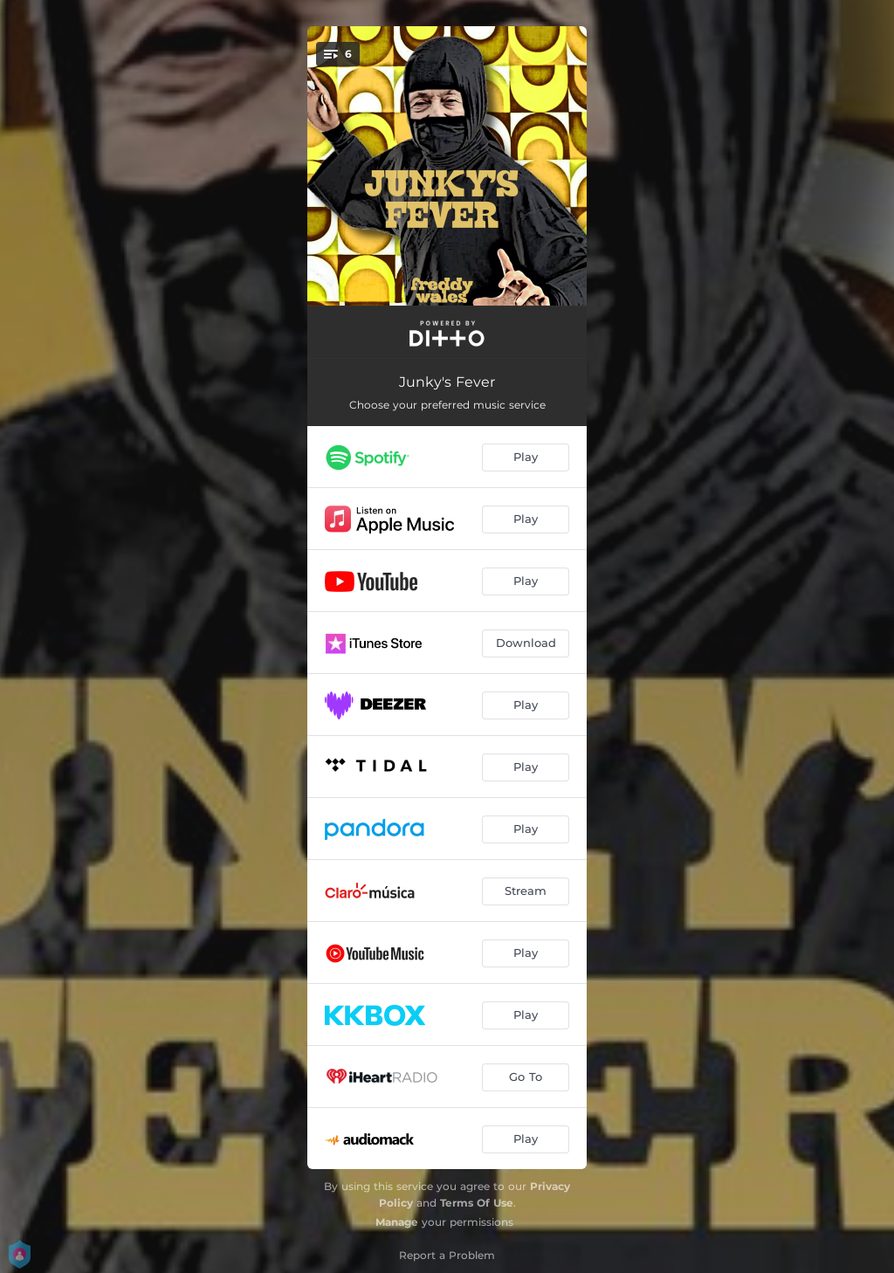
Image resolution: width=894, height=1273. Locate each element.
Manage (396, 1221)
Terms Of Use (476, 1202)
